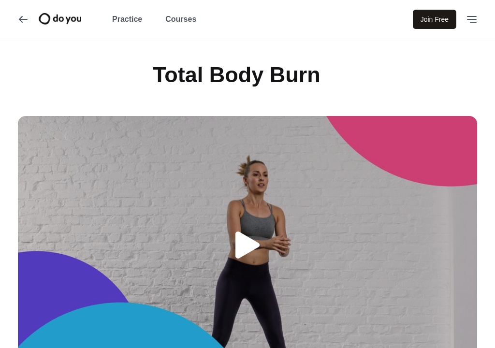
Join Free (435, 19)
